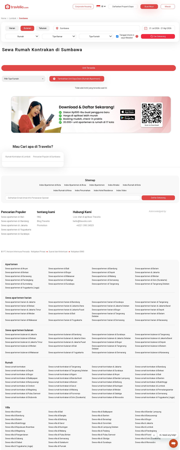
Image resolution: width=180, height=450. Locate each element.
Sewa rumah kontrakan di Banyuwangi (22, 382)
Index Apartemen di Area (75, 185)
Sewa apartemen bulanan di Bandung (64, 334)
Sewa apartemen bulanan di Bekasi (20, 338)
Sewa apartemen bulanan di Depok (150, 342)
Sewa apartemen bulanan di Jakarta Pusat (67, 342)
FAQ (39, 217)
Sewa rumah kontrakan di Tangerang (64, 367)
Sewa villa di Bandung (14, 415)
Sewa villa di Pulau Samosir (104, 435)
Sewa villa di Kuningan (58, 427)
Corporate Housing (83, 6)
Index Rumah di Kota (132, 185)
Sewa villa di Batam (13, 419)
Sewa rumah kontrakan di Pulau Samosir (23, 393)
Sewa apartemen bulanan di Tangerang (152, 334)
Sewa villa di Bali (55, 412)
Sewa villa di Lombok (144, 427)
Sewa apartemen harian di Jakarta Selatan (110, 306)
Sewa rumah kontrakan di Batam (62, 382)
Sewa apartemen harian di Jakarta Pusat (66, 310)
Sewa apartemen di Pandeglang (19, 280)
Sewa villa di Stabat (13, 442)
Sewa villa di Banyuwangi (146, 415)
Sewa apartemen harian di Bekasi (19, 306)
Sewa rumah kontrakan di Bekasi (149, 370)
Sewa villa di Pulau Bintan (59, 435)
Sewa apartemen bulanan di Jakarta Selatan (111, 338)
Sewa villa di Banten (100, 415)
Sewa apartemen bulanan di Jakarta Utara (66, 338)
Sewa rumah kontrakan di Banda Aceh (65, 378)
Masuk (168, 6)
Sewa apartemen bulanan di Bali (62, 346)
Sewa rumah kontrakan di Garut (62, 386)
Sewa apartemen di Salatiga (60, 280)
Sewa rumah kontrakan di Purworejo (64, 393)
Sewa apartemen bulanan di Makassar (22, 352)
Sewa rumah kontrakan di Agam (62, 374)
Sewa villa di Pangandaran (16, 435)
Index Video (121, 190)
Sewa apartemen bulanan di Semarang (109, 352)
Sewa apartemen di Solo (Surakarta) (151, 280)
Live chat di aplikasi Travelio (87, 217)
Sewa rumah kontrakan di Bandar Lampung (111, 378)
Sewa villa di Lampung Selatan (105, 427)
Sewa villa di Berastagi (101, 419)
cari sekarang (158, 36)
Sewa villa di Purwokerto (145, 435)
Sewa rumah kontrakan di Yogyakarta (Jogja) (155, 397)
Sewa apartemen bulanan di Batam (150, 346)
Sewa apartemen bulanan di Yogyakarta (65, 352)
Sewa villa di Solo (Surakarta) (148, 438)
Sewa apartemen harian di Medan (20, 313)
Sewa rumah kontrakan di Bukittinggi (151, 382)
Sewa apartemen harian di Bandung (64, 302)
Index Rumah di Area (62, 190)
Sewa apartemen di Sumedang (18, 284)
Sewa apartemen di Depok (103, 272)
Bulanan (27, 28)
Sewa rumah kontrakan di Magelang (21, 390)
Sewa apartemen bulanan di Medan (20, 346)
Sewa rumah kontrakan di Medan (106, 390)
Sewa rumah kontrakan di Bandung (150, 367)
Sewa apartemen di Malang (104, 276)
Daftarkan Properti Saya (123, 6)
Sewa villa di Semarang (58, 438)
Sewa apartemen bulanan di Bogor (107, 342)
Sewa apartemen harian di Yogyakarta (65, 320)
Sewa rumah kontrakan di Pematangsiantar (154, 390)
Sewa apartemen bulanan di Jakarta (21, 334)
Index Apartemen (97, 185)
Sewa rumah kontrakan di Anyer (106, 374)
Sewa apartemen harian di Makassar (21, 320)
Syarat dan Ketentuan (58, 252)
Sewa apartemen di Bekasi (16, 272)
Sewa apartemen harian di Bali (61, 313)
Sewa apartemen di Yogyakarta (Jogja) (22, 288)
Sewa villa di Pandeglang (146, 431)
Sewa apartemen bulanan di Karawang (152, 352)
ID (102, 6)
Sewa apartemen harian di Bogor (106, 310)
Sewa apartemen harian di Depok (149, 310)
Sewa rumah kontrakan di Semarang (151, 393)
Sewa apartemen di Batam (147, 268)
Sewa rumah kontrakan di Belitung (107, 382)
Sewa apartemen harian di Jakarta (20, 302)
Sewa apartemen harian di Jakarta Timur (23, 310)
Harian (12, 28)
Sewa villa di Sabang (14, 438)
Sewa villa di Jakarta (144, 423)
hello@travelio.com (82, 221)
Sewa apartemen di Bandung (15, 221)
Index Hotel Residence (103, 190)
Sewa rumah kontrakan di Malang (63, 390)
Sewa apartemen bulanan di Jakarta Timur (24, 342)
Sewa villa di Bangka (57, 415)
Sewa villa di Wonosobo (145, 442)
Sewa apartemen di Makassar (61, 276)
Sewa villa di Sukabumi (58, 442)
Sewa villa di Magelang (15, 431)
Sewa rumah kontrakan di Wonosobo (108, 397)
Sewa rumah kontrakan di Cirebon (20, 386)
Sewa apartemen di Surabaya (15, 234)
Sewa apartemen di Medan (147, 276)
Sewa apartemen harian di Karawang (151, 320)
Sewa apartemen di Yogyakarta (16, 229)
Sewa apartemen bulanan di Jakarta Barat (153, 338)
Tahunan (43, 28)
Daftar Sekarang (158, 198)
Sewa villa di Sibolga (100, 438)
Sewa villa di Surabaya (101, 442)
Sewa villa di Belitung (57, 419)
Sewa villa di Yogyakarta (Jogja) (19, 446)
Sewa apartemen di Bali (12, 217)
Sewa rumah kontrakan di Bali (148, 374)
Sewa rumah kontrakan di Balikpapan (21, 378)
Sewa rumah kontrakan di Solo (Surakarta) (67, 397)
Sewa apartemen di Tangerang (105, 284)
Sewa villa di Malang (57, 431)
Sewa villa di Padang (101, 431)
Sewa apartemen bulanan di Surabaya (108, 334)
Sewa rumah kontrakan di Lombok (150, 386)
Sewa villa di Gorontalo (101, 423)
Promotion (42, 225)
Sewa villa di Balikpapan (102, 412)
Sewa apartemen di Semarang (105, 280)
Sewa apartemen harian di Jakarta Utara (66, 306)
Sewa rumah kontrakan (15, 367)
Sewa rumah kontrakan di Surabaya (107, 370)
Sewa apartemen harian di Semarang (108, 320)
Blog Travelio (43, 221)
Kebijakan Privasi (38, 252)
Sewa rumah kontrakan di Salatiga (107, 393)
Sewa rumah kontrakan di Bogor (19, 374)
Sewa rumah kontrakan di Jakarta (106, 367)
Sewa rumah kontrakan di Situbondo (21, 397)
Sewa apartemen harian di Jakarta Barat (153, 306)
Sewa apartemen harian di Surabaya (108, 302)
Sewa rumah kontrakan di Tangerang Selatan (68, 370)
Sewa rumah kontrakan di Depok (19, 370)
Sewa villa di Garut (56, 423)
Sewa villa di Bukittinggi (15, 423)
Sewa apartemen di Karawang (18, 276)
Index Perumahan (82, 190)
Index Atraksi (113, 185)
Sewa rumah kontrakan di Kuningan (107, 386)
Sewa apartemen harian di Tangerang (151, 302)
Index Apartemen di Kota (50, 185)
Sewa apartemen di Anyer (16, 268)
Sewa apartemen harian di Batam (150, 313)
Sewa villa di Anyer (13, 412)
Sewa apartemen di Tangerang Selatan (152, 284)
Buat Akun (149, 6)
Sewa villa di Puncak (57, 446)
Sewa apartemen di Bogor (59, 272)
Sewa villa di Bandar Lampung (148, 412)
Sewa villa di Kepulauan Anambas (19, 427)
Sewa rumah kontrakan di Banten (149, 378)
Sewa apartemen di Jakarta (14, 225)
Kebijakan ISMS (77, 252)
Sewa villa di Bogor (143, 419)
